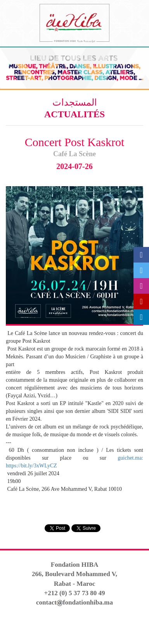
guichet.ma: (130, 458)
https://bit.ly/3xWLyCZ (31, 466)
